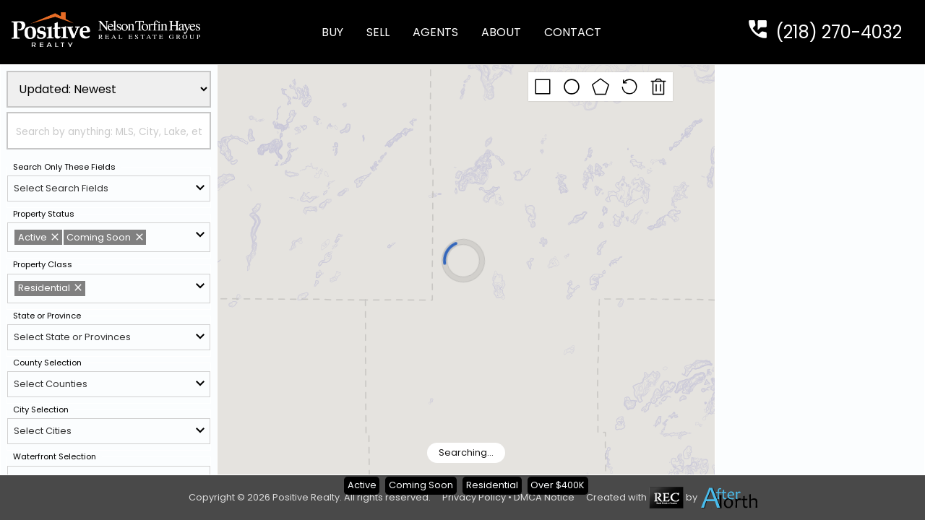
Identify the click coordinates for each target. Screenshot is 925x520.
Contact (572, 32)
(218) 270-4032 (838, 32)
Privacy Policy (474, 497)
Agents (435, 32)
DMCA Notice (544, 497)
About (501, 32)
